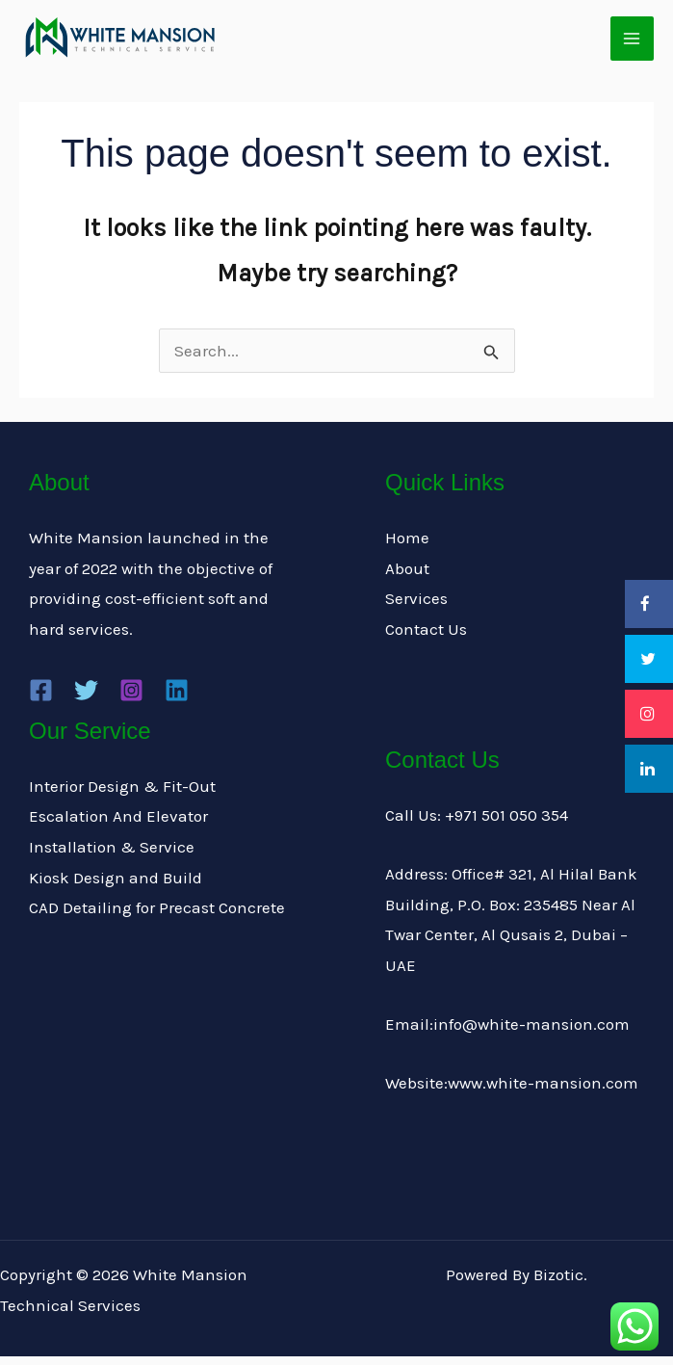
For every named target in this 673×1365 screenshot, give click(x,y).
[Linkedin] (177, 699)
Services (416, 607)
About (407, 577)
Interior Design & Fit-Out (122, 794)
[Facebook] (41, 699)
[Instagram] (131, 699)
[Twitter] (86, 699)
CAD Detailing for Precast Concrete (157, 916)
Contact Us (426, 637)
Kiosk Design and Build (115, 886)
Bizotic (558, 1283)
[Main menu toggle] (632, 43)
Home (407, 546)
